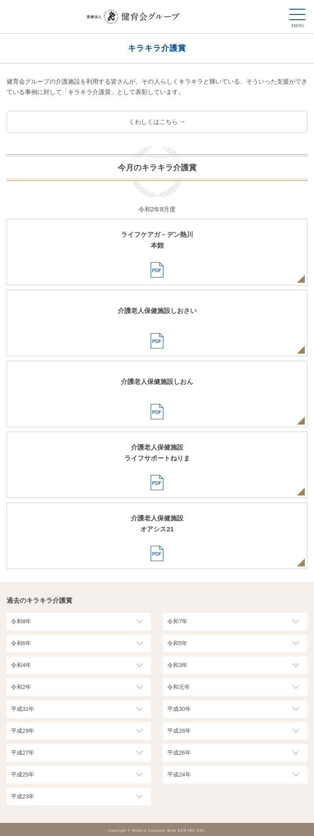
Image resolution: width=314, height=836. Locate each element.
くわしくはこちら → (157, 121)
